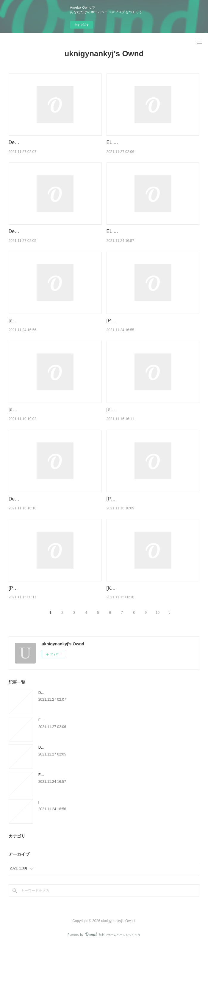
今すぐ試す (81, 24)
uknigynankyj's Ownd (103, 53)
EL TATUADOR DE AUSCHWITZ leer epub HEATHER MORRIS (89, 836)
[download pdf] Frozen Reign (39, 440)
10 (157, 673)
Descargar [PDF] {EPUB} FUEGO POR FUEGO (76, 808)
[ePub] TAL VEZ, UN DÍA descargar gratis (150, 440)
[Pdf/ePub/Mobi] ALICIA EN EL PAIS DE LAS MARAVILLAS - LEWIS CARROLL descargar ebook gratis (149, 343)
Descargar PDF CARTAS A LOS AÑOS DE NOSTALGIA (82, 754)
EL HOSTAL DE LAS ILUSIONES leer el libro (74, 781)
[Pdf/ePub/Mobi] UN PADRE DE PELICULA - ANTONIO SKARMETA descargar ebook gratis (152, 537)
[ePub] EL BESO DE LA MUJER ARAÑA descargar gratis (83, 863)
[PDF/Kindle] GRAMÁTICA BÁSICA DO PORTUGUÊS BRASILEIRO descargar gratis (50, 641)
